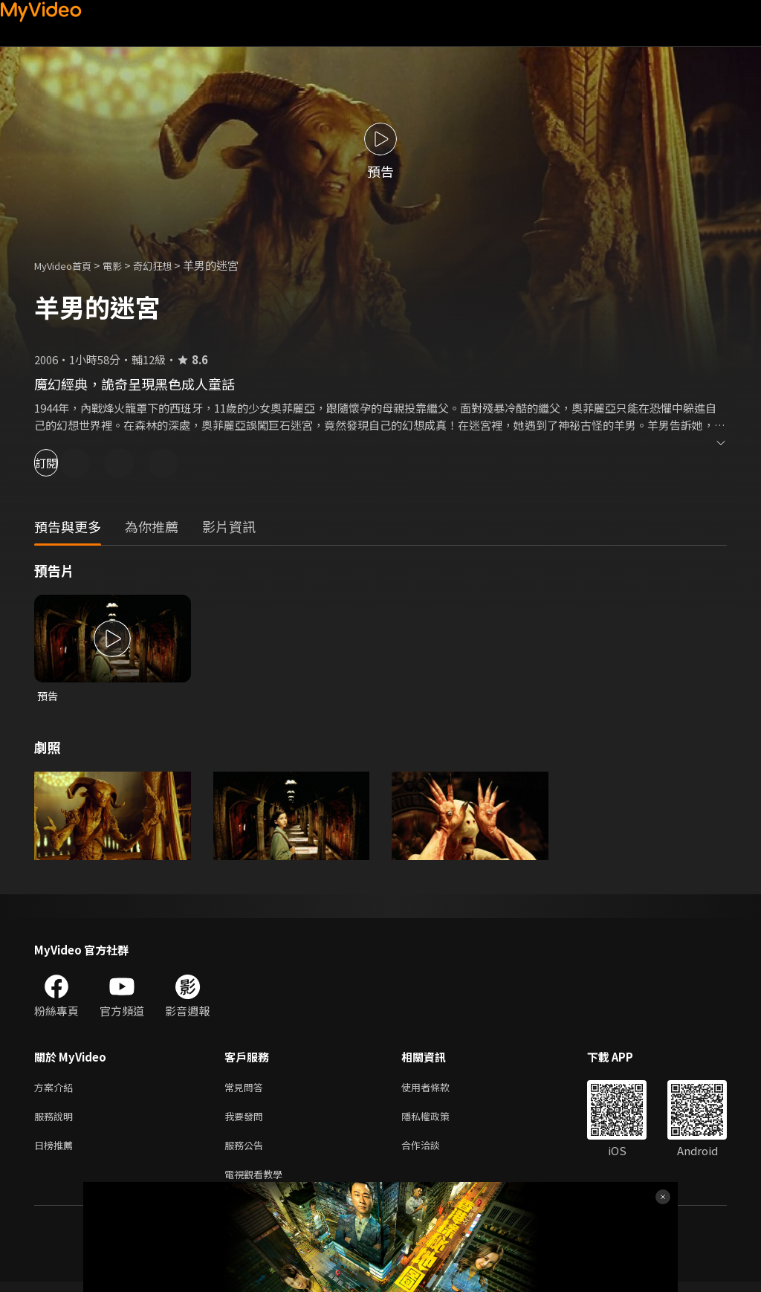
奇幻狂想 (168, 265)
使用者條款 (438, 1089)
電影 (124, 265)
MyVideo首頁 (68, 265)
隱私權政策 (438, 1120)
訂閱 (64, 463)
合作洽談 (432, 1152)
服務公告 (246, 1152)
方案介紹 (56, 1089)
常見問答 (246, 1089)
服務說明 (56, 1120)
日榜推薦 (56, 1152)
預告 (48, 696)
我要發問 (246, 1120)
